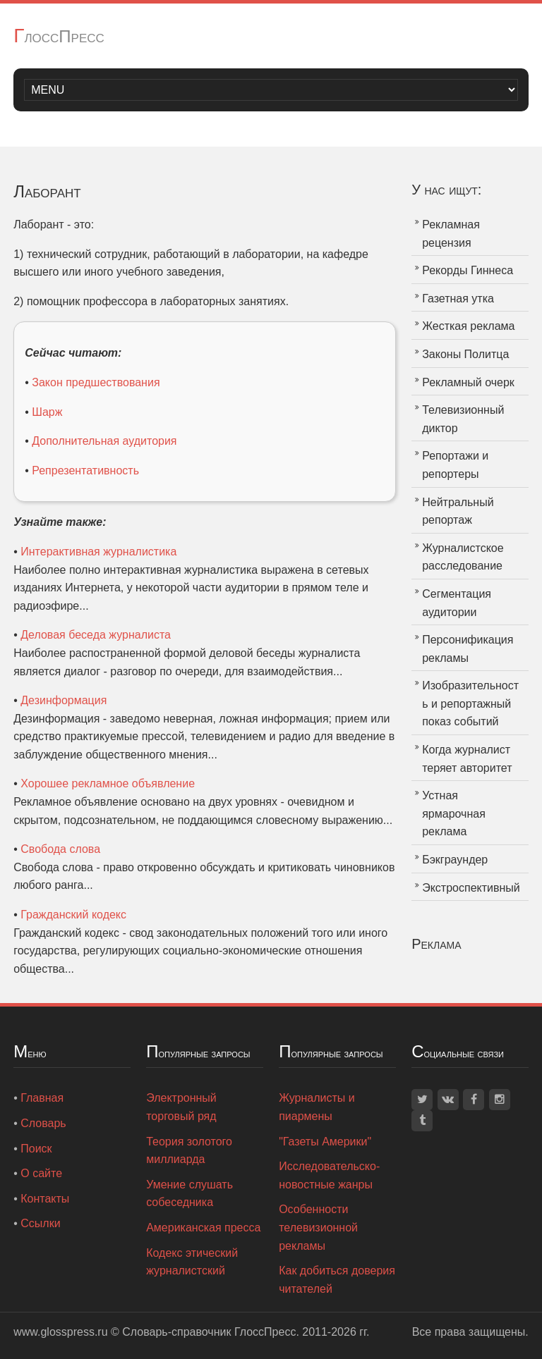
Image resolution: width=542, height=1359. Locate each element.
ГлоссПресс (58, 36)
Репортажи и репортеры (455, 465)
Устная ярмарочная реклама (454, 813)
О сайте (41, 1173)
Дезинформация (63, 700)
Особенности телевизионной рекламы (318, 1227)
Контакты (44, 1199)
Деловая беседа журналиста (95, 635)
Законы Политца (465, 354)
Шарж (47, 412)
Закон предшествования (95, 382)
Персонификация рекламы (467, 649)
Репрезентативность (85, 470)
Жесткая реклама (468, 326)
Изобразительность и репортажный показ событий (470, 703)
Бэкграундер (455, 860)
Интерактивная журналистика (98, 552)
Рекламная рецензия (451, 234)
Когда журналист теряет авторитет (467, 759)
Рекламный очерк (468, 382)
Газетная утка (458, 299)
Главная (42, 1098)
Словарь (43, 1123)
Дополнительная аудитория (104, 441)
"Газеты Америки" (325, 1142)
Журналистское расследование (462, 557)
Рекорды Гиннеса (467, 270)
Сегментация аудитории (456, 603)
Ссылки (40, 1223)
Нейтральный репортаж (457, 511)
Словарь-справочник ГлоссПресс (209, 1332)
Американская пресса (203, 1228)
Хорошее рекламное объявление (107, 783)
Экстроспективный (471, 888)
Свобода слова (60, 849)
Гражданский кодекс (73, 915)
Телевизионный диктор (463, 419)
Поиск (36, 1149)
